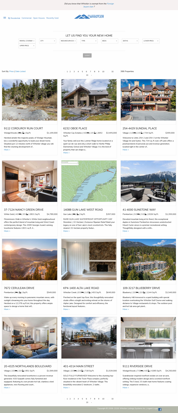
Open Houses (39, 18)
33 (87, 75)
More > (7, 149)
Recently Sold (52, 18)
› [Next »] (91, 75)
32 (112, 71)
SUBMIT (87, 55)
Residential (14, 18)
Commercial (27, 18)
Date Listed (20, 71)
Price (11, 71)
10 (103, 71)
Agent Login (152, 408)
